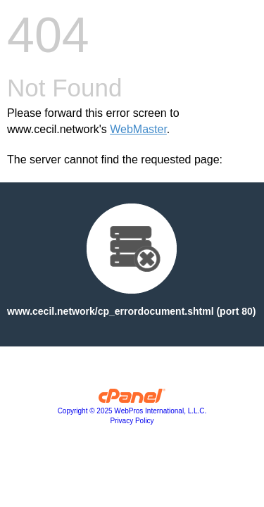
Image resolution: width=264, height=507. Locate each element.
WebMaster (138, 129)
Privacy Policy (131, 421)
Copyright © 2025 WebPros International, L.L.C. (132, 411)
